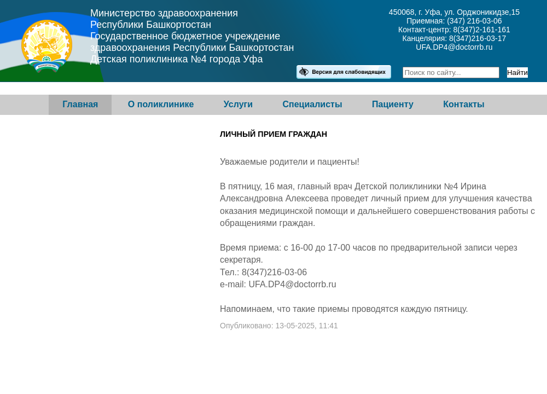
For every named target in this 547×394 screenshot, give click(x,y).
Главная (80, 104)
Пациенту (393, 104)
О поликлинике (161, 104)
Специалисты (312, 104)
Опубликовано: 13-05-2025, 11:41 (279, 325)
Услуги (238, 104)
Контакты (463, 104)
